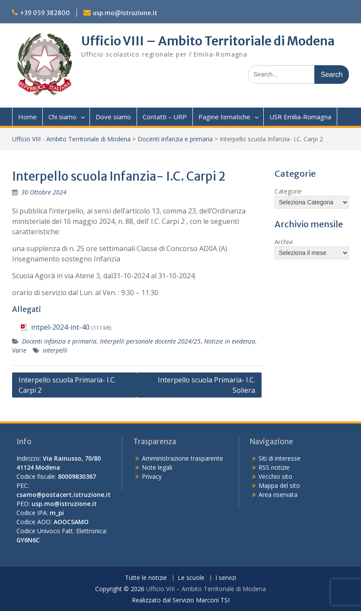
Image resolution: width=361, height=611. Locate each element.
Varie (19, 350)
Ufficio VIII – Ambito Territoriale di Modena (208, 41)
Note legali (157, 467)
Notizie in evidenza (229, 341)
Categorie (288, 191)
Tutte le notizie (146, 578)
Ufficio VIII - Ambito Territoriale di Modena (71, 139)
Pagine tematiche (224, 116)
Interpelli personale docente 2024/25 (150, 341)
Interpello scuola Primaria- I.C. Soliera (206, 385)
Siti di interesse (279, 458)
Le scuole (191, 578)
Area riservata (278, 494)
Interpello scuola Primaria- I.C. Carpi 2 (67, 385)
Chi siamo (62, 116)
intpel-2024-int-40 (60, 327)
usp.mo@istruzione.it (125, 13)
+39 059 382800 (45, 13)
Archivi (284, 242)
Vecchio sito (275, 476)
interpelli (55, 350)
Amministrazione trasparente (182, 458)
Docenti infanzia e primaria (175, 139)
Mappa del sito (279, 485)
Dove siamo (113, 116)
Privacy (152, 476)
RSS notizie (274, 467)
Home (27, 116)
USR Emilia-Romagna (300, 116)
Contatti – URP (165, 116)
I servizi (225, 578)
